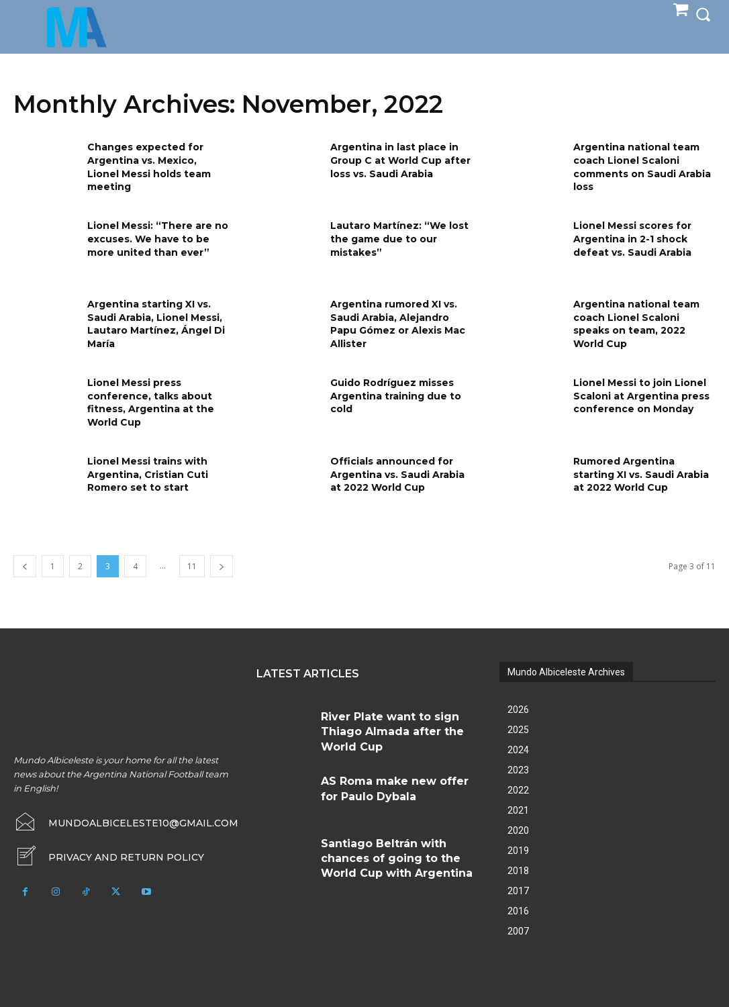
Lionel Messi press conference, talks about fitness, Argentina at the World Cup (150, 402)
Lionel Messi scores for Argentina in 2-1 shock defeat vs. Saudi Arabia (632, 239)
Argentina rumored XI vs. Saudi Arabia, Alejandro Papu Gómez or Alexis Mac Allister (397, 324)
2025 (518, 729)
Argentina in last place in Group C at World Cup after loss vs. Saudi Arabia (400, 160)
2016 (518, 911)
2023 (518, 770)
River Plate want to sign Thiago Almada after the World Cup (396, 721)
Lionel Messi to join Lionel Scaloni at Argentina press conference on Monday (641, 396)
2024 (518, 750)
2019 (518, 850)
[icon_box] (107, 854)
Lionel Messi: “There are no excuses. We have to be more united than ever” (157, 239)
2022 (518, 790)
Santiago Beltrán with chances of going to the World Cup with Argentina (394, 851)
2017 (518, 890)
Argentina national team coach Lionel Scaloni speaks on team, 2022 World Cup (636, 324)
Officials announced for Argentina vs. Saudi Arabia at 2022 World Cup (397, 474)
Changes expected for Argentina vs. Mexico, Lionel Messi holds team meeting (149, 167)
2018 (518, 870)
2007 (518, 931)
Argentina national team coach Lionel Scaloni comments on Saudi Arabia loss (642, 167)
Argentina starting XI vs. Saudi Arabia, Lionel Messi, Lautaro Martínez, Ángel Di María (156, 324)
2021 (518, 810)
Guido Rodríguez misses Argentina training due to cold (395, 396)
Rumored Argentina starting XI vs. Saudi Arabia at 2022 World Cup (641, 474)
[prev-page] (24, 566)
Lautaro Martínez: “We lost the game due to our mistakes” (399, 239)
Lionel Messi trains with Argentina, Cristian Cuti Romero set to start (147, 474)
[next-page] (221, 566)
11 (192, 566)
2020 (518, 830)
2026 (518, 709)
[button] (703, 14)
